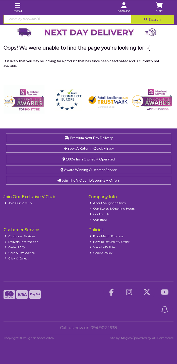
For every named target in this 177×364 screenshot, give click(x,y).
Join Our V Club (18, 203)
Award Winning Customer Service (89, 170)
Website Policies (102, 247)
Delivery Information (21, 242)
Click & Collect (17, 258)
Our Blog (98, 219)
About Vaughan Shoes (107, 203)
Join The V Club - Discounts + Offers (88, 180)
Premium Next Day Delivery (89, 138)
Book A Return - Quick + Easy (89, 148)
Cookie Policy (100, 253)
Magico (126, 338)
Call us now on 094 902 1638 (88, 327)
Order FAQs (15, 247)
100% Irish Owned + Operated (89, 159)
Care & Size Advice (20, 253)
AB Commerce (162, 338)
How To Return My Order (109, 242)
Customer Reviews (20, 236)
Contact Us (99, 214)
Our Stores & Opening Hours (112, 208)
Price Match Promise (106, 236)
